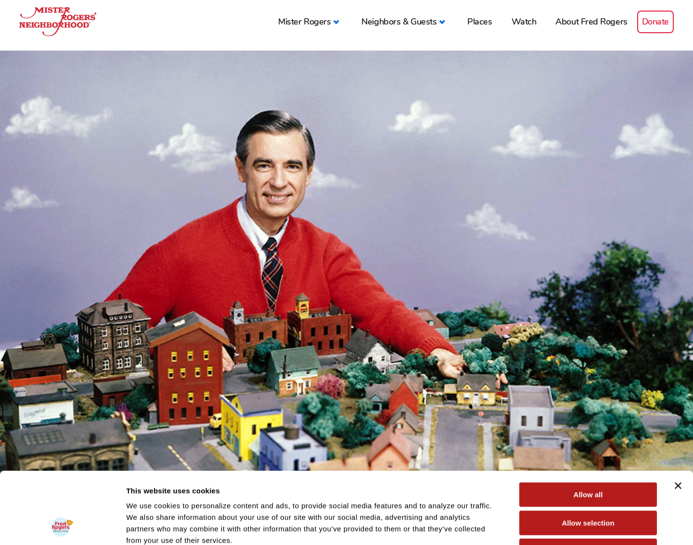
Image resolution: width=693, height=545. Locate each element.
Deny (588, 484)
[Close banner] (678, 418)
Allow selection (588, 456)
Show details (505, 526)
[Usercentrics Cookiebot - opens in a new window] (62, 526)
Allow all (588, 427)
